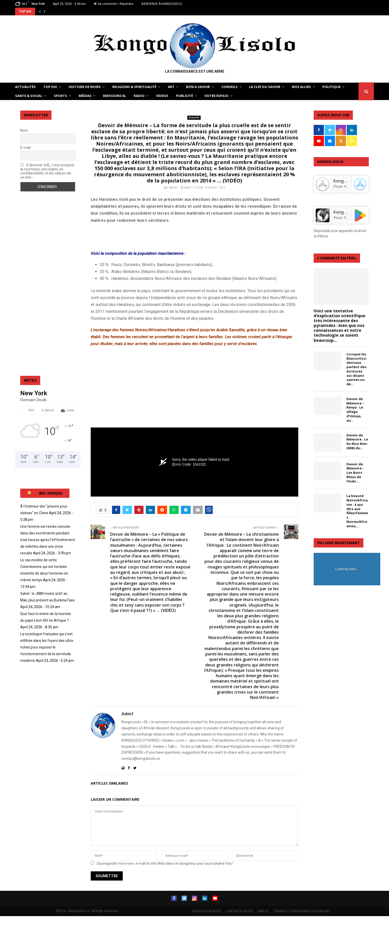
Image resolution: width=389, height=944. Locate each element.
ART (171, 86)
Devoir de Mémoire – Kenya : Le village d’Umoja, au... (355, 410)
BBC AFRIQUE (50, 493)
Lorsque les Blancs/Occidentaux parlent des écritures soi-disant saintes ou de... (356, 369)
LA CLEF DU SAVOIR (264, 86)
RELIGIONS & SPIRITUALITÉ (134, 86)
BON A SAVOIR (198, 86)
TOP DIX (50, 86)
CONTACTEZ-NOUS (239, 911)
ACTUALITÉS (25, 86)
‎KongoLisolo (345, 181)
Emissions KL (114, 95)
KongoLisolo (345, 212)
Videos (162, 95)
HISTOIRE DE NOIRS (85, 86)
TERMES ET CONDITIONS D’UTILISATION (301, 911)
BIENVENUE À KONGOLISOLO (161, 4)
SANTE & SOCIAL (28, 95)
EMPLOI (263, 911)
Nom (24, 130)
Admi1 (173, 187)
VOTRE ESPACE (216, 95)
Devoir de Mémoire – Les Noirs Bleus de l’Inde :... (355, 473)
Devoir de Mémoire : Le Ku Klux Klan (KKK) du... (357, 441)
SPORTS (60, 95)
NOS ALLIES (301, 86)
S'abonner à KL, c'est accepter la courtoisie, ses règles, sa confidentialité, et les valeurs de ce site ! (47, 171)
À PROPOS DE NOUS (206, 911)
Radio (139, 95)
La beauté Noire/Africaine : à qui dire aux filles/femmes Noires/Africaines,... (357, 510)
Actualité (194, 117)
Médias (85, 95)
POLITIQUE (331, 86)
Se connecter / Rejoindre (113, 4)
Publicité (184, 95)
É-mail (25, 148)
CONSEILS (229, 86)
